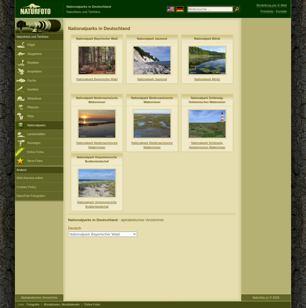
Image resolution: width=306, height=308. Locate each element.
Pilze (30, 116)
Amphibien (34, 71)
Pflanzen (33, 107)
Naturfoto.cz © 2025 (266, 297)
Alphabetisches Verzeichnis (39, 297)
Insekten (33, 89)
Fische (31, 80)
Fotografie (33, 304)
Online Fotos (35, 152)
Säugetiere (34, 53)
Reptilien (33, 62)
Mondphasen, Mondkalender (62, 304)
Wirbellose (34, 98)
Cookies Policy (26, 187)
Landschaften (36, 134)
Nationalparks (36, 125)
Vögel (31, 44)
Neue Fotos (35, 160)
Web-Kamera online (30, 178)
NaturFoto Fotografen (31, 195)
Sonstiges (34, 142)
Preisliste (267, 11)
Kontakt (281, 11)
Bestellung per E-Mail (272, 5)
